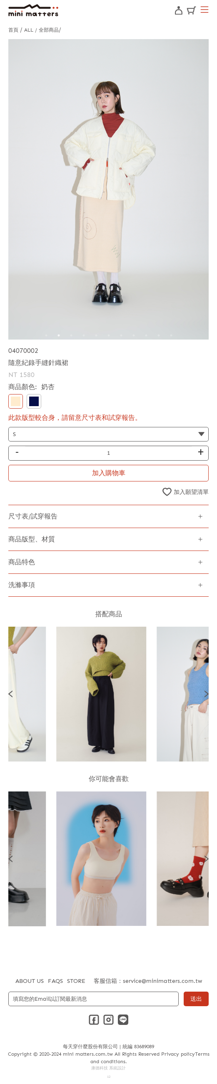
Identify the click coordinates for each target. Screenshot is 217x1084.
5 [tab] (96, 335)
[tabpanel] (108, 189)
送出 (196, 998)
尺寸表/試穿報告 (32, 516)
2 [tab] (59, 335)
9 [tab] (146, 335)
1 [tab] (46, 335)
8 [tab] (134, 335)
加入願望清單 (191, 492)
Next (207, 694)
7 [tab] (121, 335)
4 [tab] (84, 335)
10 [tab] (159, 335)
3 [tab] (71, 335)
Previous (10, 694)
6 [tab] (109, 335)
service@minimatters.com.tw (162, 981)
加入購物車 (108, 473)
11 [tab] (171, 335)
